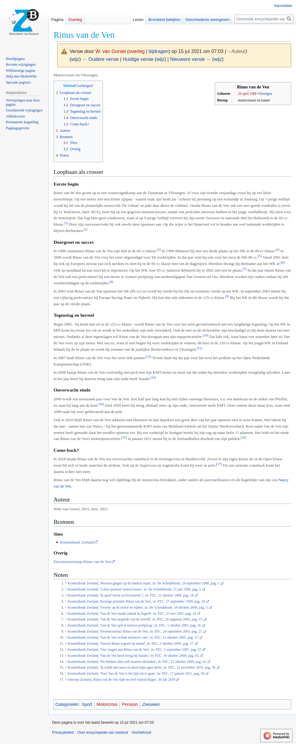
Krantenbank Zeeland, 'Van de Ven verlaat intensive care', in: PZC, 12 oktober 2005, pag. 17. (133, 638)
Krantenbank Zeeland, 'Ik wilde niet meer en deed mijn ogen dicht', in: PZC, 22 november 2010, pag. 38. (141, 668)
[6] (282, 262)
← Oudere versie (100, 59)
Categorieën (66, 704)
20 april (243, 93)
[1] (66, 223)
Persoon (130, 704)
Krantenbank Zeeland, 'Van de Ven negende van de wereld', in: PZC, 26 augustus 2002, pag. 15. (135, 619)
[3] (159, 249)
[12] (148, 356)
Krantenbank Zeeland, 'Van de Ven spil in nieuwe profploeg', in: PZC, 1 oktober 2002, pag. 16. (134, 625)
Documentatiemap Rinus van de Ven (82, 561)
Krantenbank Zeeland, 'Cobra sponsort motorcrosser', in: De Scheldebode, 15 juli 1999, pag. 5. (134, 589)
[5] (260, 256)
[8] (111, 281)
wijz (75, 59)
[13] (153, 377)
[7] (245, 269)
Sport (87, 704)
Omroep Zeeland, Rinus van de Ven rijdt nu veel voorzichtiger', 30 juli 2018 (121, 680)
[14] (101, 404)
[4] (278, 249)
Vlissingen (264, 93)
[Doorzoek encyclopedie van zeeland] (264, 19)
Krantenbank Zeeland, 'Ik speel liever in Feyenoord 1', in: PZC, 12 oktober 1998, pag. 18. (130, 595)
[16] (243, 437)
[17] (219, 464)
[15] (124, 437)
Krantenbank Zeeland (77, 542)
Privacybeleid (63, 732)
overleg (136, 51)
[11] (199, 348)
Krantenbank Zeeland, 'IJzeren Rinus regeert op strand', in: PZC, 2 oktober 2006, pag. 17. (130, 644)
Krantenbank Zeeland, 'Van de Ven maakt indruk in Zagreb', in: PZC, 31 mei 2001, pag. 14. (132, 614)
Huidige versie (138, 59)
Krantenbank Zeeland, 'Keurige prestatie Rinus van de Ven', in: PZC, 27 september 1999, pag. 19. (136, 601)
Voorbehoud (141, 732)
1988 (253, 93)
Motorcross (107, 704)
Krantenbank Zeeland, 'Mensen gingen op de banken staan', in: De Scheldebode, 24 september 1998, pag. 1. (143, 583)
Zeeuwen (151, 704)
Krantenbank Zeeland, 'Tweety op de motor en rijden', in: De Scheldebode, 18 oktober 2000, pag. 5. (138, 608)
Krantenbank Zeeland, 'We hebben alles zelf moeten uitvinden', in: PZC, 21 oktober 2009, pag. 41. (137, 662)
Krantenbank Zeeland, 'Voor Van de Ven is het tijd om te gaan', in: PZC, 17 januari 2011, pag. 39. (136, 674)
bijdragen (159, 51)
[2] (85, 229)
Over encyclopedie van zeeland (102, 732)
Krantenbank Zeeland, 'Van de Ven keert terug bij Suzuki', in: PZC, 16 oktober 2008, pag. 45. (133, 656)
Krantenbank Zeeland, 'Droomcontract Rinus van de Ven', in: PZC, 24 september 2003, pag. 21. (135, 631)
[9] (227, 296)
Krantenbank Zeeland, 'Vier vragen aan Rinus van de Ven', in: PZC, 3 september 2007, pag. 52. (134, 650)
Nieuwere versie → (190, 59)
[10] (205, 335)
